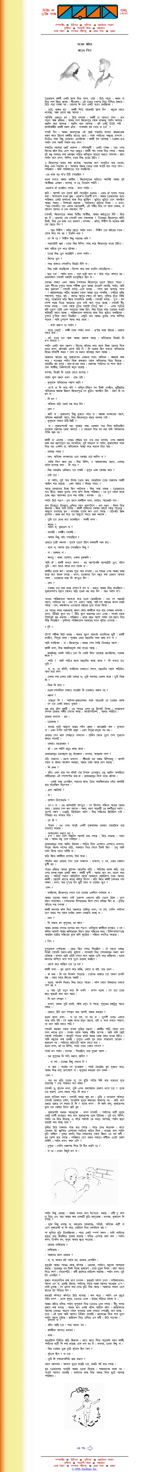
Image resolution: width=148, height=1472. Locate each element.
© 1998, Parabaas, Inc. (84, 1468)
